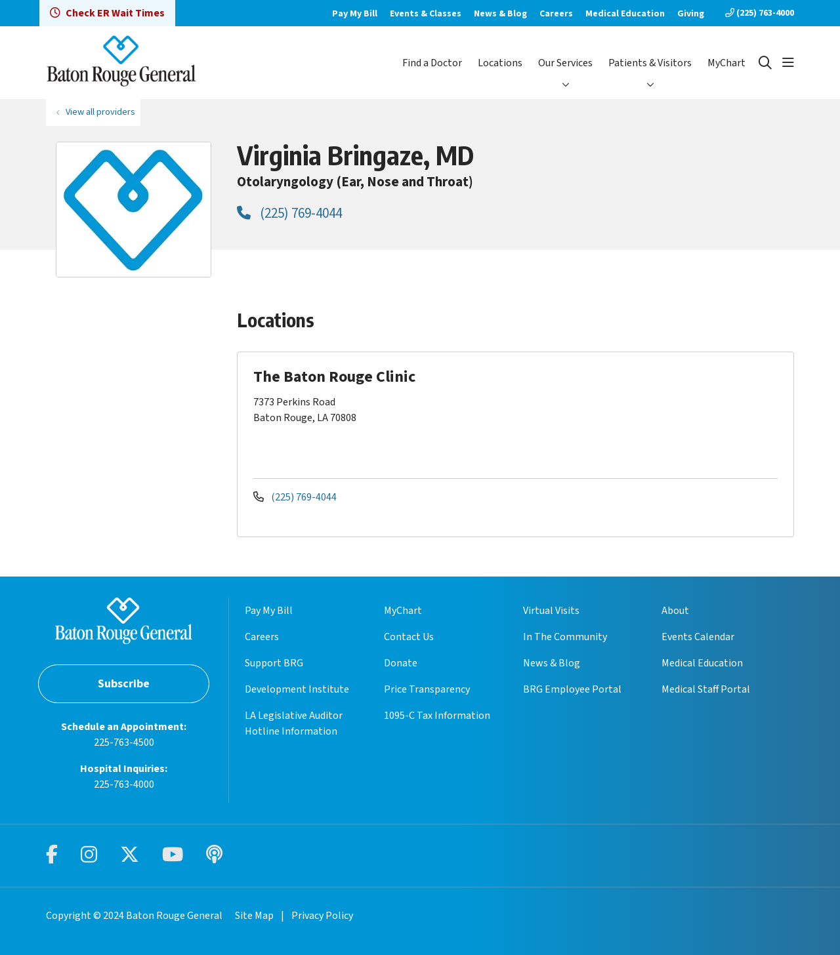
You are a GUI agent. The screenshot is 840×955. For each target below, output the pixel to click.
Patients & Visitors (650, 63)
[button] (788, 63)
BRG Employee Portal (572, 689)
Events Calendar (698, 637)
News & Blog (500, 13)
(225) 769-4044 (289, 213)
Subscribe (124, 684)
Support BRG (274, 663)
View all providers (100, 112)
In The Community (565, 637)
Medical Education (625, 13)
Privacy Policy (322, 915)
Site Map (254, 915)
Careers (556, 13)
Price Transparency (427, 689)
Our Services (565, 63)
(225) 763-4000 (759, 13)
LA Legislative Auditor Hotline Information (294, 723)
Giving (690, 13)
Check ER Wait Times (107, 13)
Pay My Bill (354, 13)
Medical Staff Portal (706, 689)
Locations (500, 63)
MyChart (726, 63)
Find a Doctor (432, 63)
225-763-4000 (124, 784)
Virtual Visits (551, 610)
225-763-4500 (124, 742)
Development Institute (297, 689)
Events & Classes (425, 13)
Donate (400, 663)
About (675, 610)
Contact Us (409, 637)
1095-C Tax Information (437, 715)
